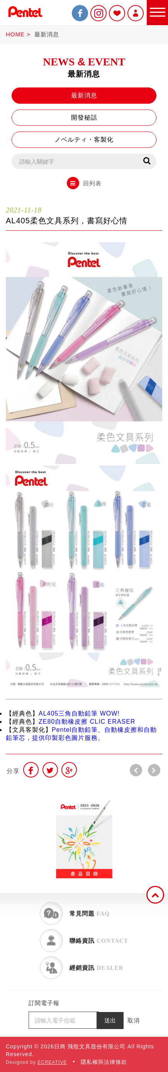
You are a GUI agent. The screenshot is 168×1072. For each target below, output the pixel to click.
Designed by (36, 1062)
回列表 (84, 183)
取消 (133, 1020)
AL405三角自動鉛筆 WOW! (79, 713)
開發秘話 (84, 117)
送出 (110, 1020)
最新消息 (46, 34)
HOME (15, 34)
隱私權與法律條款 (104, 1062)
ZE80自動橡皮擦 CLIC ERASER (87, 721)
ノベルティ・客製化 (84, 139)
